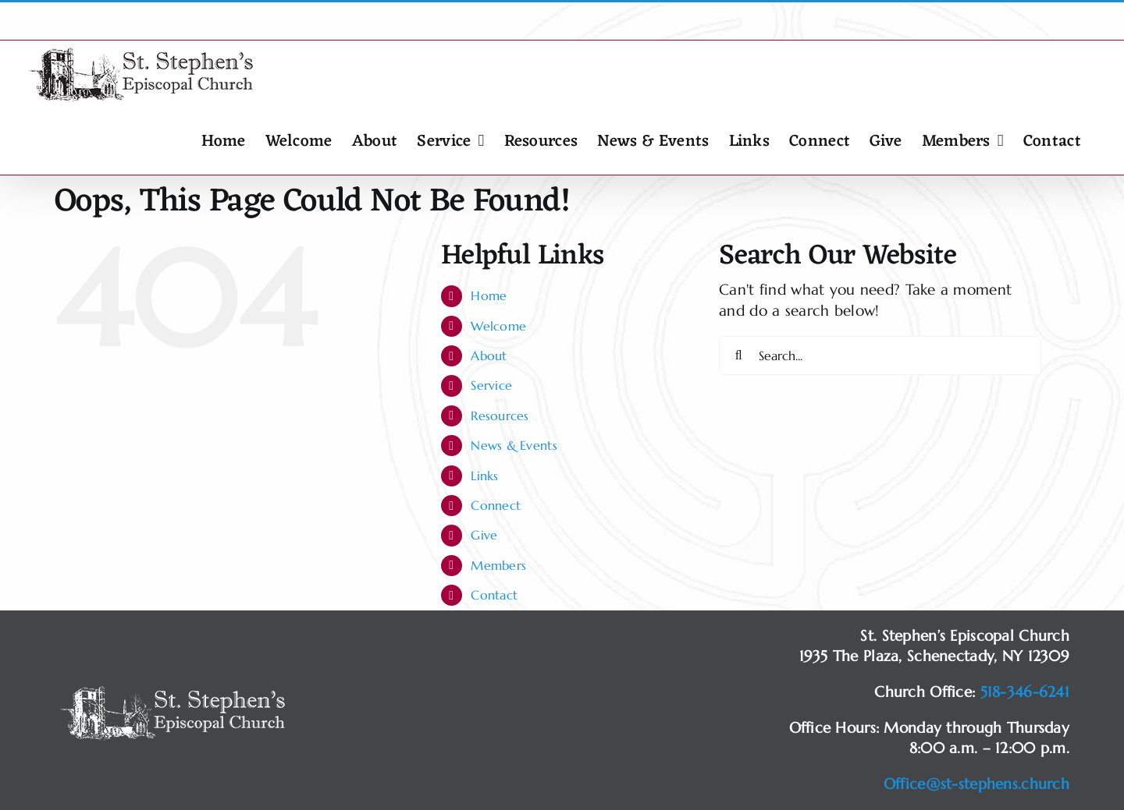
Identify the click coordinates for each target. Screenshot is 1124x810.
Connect (496, 505)
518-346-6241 (1024, 691)
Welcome (498, 326)
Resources (500, 415)
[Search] (738, 355)
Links (484, 475)
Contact (494, 595)
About (489, 355)
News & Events (514, 445)
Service (491, 385)
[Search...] (880, 355)
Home (489, 295)
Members (498, 565)
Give (484, 535)
